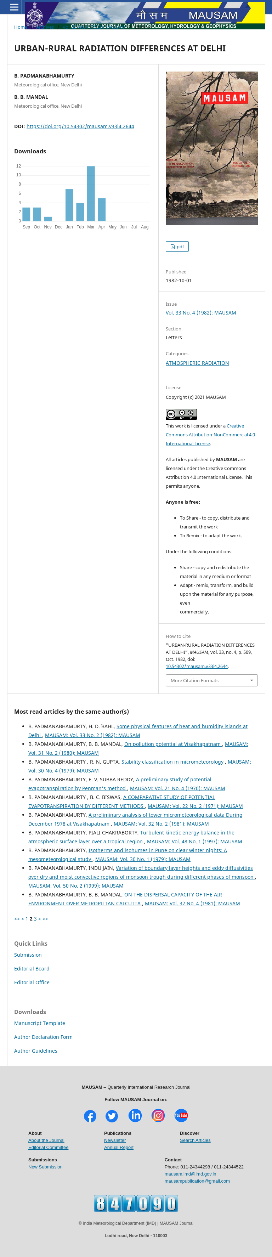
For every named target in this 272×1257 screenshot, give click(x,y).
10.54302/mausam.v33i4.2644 (197, 666)
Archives (45, 27)
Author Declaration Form (43, 1037)
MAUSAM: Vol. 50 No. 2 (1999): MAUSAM (76, 885)
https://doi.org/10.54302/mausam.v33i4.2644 (80, 126)
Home (20, 27)
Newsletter (115, 1140)
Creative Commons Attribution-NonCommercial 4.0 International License (210, 435)
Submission (28, 954)
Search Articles (195, 1140)
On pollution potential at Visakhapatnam (173, 744)
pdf (180, 246)
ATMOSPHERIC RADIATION (197, 362)
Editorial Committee (48, 1147)
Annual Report (119, 1147)
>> (45, 918)
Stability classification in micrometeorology (173, 761)
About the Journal (46, 1140)
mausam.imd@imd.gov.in (190, 1174)
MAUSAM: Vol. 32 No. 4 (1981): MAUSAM (192, 903)
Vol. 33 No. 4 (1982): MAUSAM (94, 27)
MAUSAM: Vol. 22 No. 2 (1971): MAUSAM (195, 806)
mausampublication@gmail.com (197, 1181)
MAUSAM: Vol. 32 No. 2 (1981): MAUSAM (161, 823)
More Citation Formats (195, 680)
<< (17, 918)
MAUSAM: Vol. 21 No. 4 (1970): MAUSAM (177, 788)
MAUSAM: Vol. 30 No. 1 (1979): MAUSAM (143, 859)
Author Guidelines (35, 1050)
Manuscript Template (39, 1023)
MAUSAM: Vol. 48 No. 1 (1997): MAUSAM (194, 841)
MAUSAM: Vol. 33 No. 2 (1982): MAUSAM (92, 735)
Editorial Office (32, 982)
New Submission (45, 1167)
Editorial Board (32, 968)
